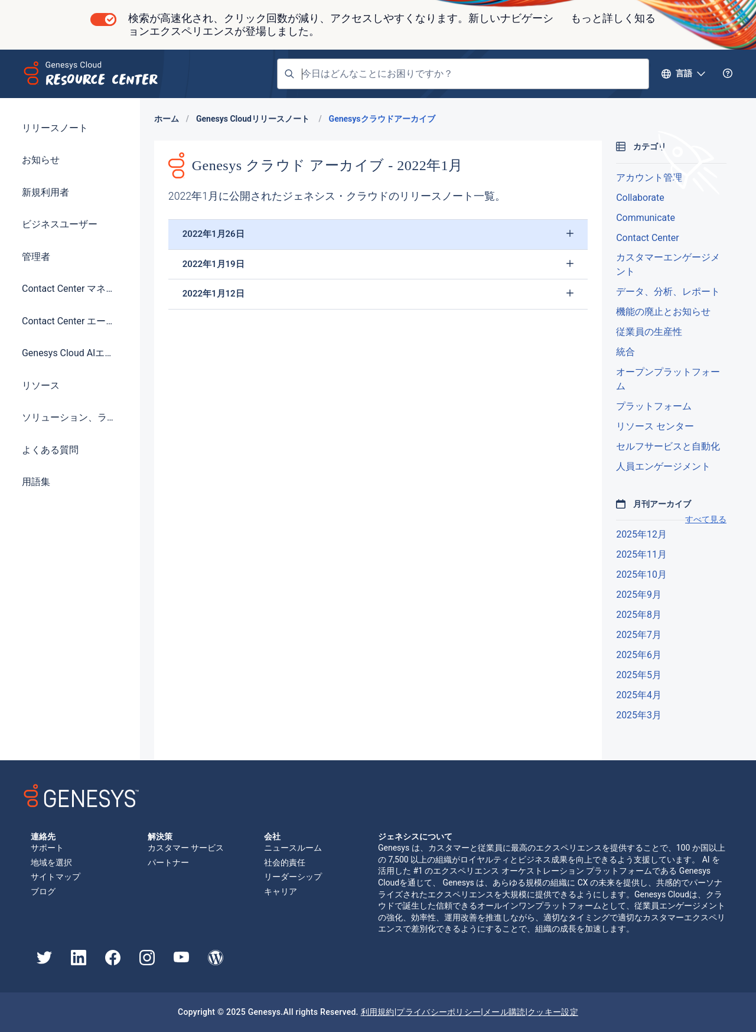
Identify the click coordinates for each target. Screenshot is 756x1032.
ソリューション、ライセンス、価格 (70, 417)
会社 (273, 836)
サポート (47, 847)
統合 (625, 351)
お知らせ (41, 159)
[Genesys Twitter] (44, 961)
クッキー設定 (552, 1012)
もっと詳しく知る (613, 18)
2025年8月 (639, 614)
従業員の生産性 (649, 331)
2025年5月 (639, 675)
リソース (41, 385)
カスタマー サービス (186, 847)
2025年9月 (639, 594)
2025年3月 (639, 715)
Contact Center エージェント (70, 321)
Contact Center (647, 237)
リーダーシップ (293, 876)
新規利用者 (45, 192)
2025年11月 (641, 554)
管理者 (36, 256)
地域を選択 (51, 862)
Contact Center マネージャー (70, 288)
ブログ (43, 891)
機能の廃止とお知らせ (663, 311)
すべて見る (705, 519)
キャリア (280, 891)
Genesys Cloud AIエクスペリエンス (70, 353)
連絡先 (43, 836)
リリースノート (55, 128)
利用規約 (378, 1012)
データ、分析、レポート (668, 291)
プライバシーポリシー (438, 1012)
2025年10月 (641, 574)
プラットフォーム (654, 406)
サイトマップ (55, 876)
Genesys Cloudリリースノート (253, 118)
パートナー (168, 862)
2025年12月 (641, 534)
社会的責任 (284, 862)
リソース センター (655, 426)
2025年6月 (639, 654)
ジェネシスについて (415, 836)
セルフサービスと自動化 (668, 446)
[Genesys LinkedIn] (78, 962)
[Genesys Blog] (215, 962)
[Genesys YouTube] (181, 959)
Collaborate (640, 197)
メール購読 (504, 1012)
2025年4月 (639, 695)
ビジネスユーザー (59, 224)
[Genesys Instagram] (147, 962)
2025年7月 (639, 634)
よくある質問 (50, 449)
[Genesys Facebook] (112, 962)
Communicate (645, 217)
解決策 (160, 836)
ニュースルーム (293, 847)
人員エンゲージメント (663, 466)
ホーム (166, 118)
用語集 (36, 481)
